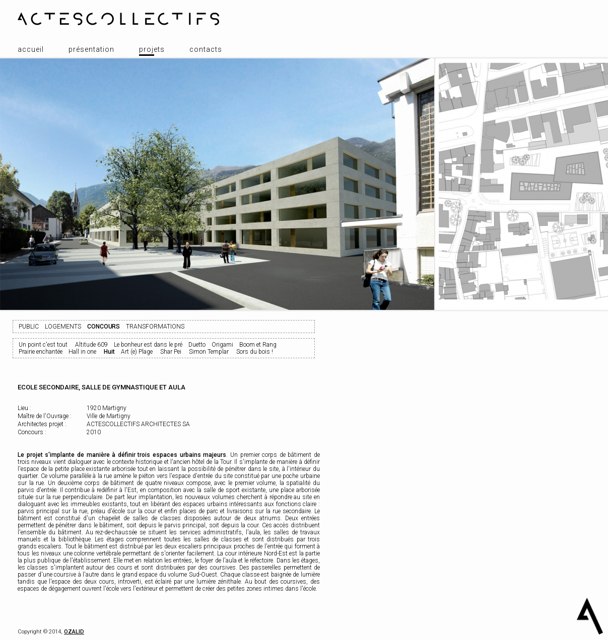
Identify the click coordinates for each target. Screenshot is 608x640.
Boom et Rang (258, 344)
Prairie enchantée (40, 351)
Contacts (205, 49)
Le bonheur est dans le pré (148, 344)
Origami (222, 344)
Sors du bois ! (254, 351)
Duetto (197, 344)
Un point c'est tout (43, 344)
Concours (103, 326)
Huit (109, 351)
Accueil (31, 49)
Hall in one (82, 351)
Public (29, 326)
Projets (152, 49)
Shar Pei (170, 351)
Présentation (91, 49)
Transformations (155, 326)
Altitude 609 (91, 344)
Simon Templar (209, 351)
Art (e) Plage (137, 351)
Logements (63, 326)
